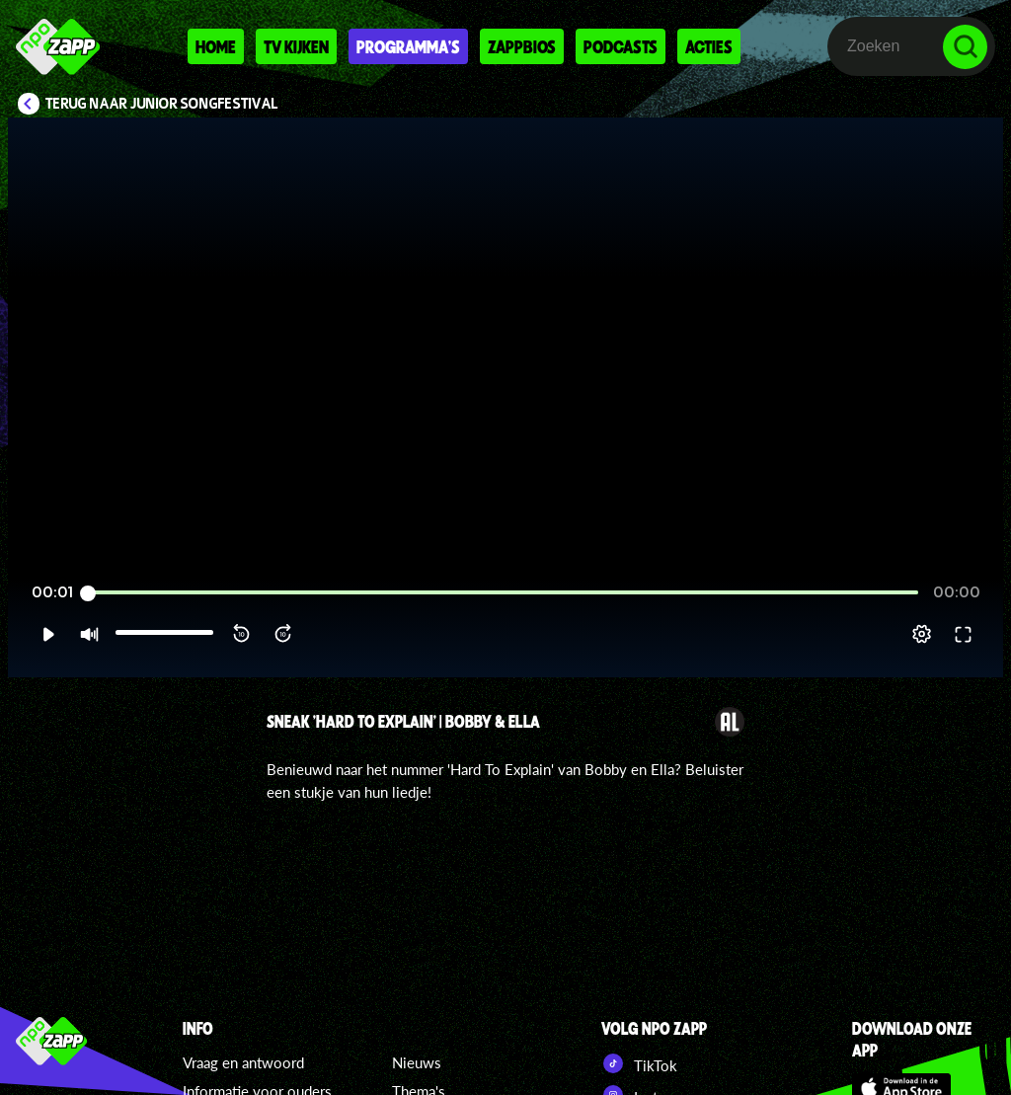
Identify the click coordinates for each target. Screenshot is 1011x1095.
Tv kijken (296, 46)
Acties (709, 46)
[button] (48, 634)
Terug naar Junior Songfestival (161, 104)
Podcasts (620, 46)
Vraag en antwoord (243, 1062)
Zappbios (522, 46)
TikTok (639, 1063)
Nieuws (416, 1062)
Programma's (408, 46)
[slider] (503, 593)
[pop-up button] (921, 634)
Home (215, 46)
